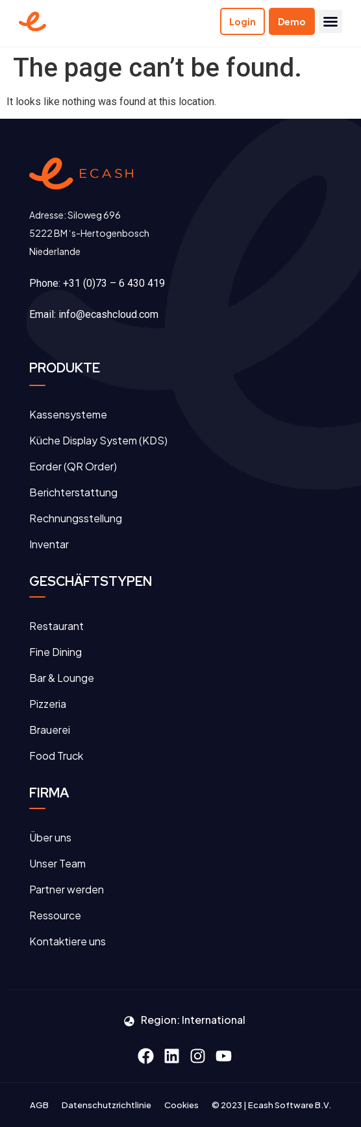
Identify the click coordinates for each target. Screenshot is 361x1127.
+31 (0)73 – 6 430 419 (114, 283)
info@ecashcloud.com (108, 314)
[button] (330, 21)
